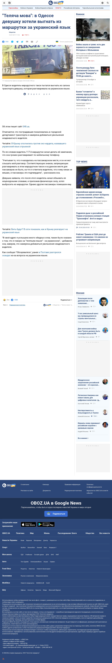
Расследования (64, 533)
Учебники (28, 554)
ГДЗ (22, 554)
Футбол (23, 547)
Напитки (32, 569)
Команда (46, 484)
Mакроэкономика (42, 576)
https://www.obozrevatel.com (76, 600)
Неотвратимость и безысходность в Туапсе (88, 411)
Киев (22, 540)
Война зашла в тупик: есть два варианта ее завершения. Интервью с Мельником (90, 47)
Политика (20, 533)
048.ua (26, 126)
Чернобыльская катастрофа (92, 8)
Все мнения (82, 438)
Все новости (104, 533)
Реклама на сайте (27, 490)
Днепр (45, 540)
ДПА (47, 554)
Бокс (45, 547)
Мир (32, 533)
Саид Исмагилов (83, 322)
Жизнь (47, 533)
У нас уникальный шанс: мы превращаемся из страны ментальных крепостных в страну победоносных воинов (88, 316)
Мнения (80, 293)
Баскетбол (31, 547)
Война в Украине (26, 8)
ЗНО (52, 554)
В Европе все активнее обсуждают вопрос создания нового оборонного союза (91, 202)
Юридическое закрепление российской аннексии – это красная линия (88, 382)
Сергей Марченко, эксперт (86, 337)
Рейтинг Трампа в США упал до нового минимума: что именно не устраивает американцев (92, 237)
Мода (45, 590)
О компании (25, 484)
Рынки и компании (27, 576)
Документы (47, 490)
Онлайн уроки (39, 554)
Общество (12, 32)
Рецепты (24, 569)
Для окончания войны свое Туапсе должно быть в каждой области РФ (89, 331)
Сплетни (30, 590)
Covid (48, 583)
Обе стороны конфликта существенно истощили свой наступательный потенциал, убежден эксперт (92, 56)
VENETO (58, 8)
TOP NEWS (81, 161)
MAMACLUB (40, 583)
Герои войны (13, 8)
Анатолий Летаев (83, 403)
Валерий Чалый (83, 388)
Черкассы (53, 540)
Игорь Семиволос (83, 307)
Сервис (52, 562)
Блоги (74, 533)
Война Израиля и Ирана (44, 8)
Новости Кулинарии (43, 569)
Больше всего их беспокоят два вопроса (91, 243)
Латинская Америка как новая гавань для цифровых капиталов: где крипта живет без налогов (89, 397)
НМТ (57, 554)
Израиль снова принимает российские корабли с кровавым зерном (89, 425)
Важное (80, 14)
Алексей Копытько (84, 416)
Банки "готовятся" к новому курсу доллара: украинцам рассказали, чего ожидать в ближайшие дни (87, 95)
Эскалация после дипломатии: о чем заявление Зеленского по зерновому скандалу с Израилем (87, 301)
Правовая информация (72, 484)
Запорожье (37, 540)
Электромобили (36, 562)
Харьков (29, 540)
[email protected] (28, 647)
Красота (38, 590)
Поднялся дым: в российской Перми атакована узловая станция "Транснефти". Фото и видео (92, 216)
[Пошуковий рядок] (108, 3)
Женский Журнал (55, 590)
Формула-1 (52, 547)
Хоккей (39, 547)
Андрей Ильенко (83, 431)
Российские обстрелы (72, 8)
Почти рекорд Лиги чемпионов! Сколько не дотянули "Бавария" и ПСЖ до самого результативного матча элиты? (87, 72)
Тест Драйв (24, 562)
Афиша (23, 590)
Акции (46, 562)
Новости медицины (27, 583)
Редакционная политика (17, 305)
